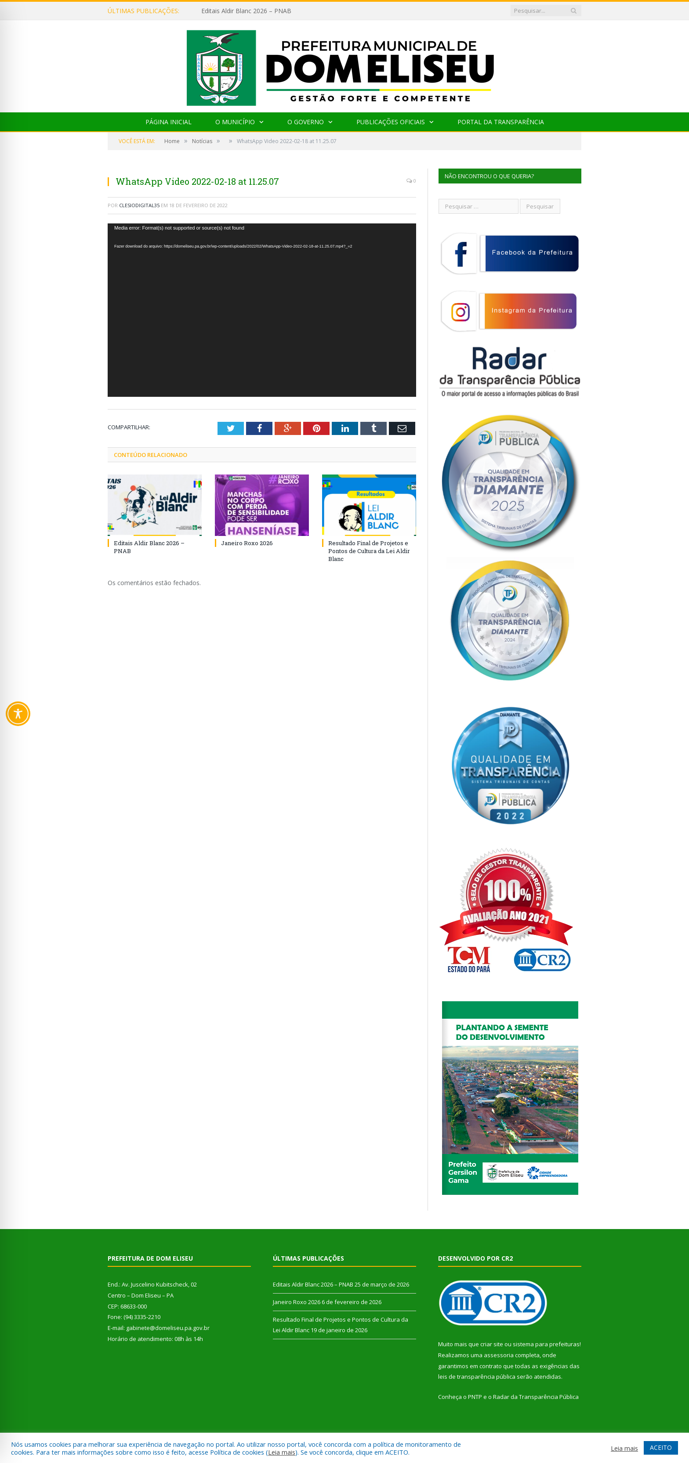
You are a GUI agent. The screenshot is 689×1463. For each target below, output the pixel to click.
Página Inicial (168, 122)
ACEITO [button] (661, 1447)
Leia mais (281, 1452)
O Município (235, 122)
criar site (491, 1344)
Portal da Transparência (500, 122)
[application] (262, 310)
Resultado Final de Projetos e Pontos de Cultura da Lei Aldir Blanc (369, 551)
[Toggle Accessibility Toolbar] (18, 713)
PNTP (475, 1397)
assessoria (499, 1355)
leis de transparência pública (476, 1376)
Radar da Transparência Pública (536, 1397)
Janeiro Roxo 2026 (247, 543)
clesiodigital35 (139, 205)
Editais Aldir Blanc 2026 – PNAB (246, 11)
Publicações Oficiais (390, 122)
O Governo (305, 122)
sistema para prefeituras (546, 1344)
